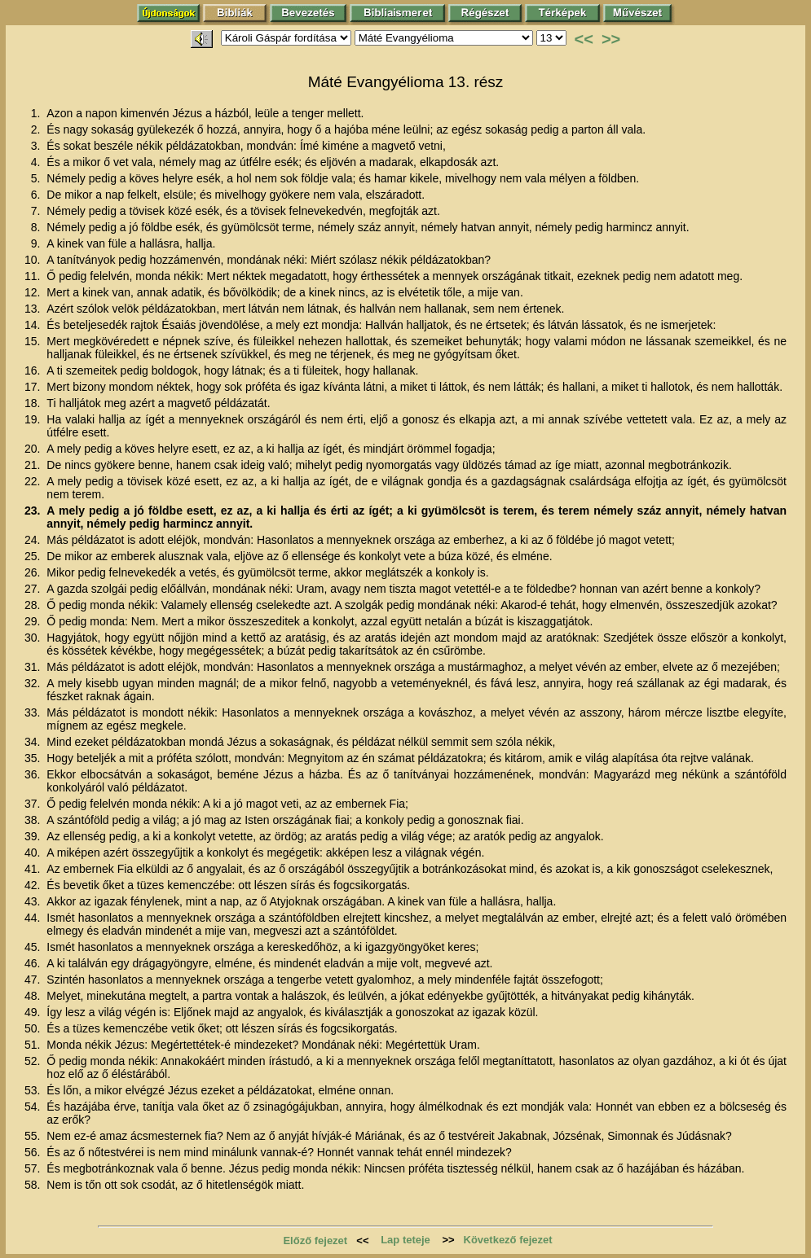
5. (37, 178)
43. (33, 901)
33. (33, 712)
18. (33, 403)
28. (33, 604)
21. (33, 464)
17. (33, 386)
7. (37, 210)
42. (33, 885)
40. (33, 852)
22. (33, 481)
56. (33, 1152)
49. (33, 1012)
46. (33, 963)
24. (33, 539)
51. (33, 1044)
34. (33, 741)
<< (584, 39)
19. (33, 419)
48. (33, 995)
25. (33, 556)
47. (33, 979)
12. (33, 292)
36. (33, 774)
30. (33, 637)
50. (33, 1028)
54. (33, 1106)
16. (33, 370)
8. (37, 227)
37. (33, 803)
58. (33, 1184)
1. (37, 113)
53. (33, 1090)
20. (33, 448)
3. (37, 145)
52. (33, 1060)
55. (33, 1135)
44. (33, 917)
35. (33, 758)
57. (33, 1168)
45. (33, 946)
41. (33, 868)
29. (33, 621)
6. (37, 194)
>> (611, 39)
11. (33, 276)
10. (33, 259)
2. (37, 129)
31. (33, 666)
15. (33, 341)
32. (33, 683)
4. (37, 162)
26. (33, 572)
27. (33, 588)
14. (33, 324)
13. (33, 308)
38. (33, 819)
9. (37, 243)
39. (33, 836)
